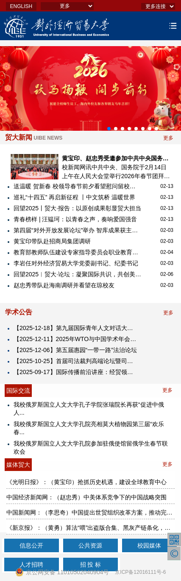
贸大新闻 (33, 137)
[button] (109, 128)
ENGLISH (21, 6)
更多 (168, 138)
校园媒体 (149, 545)
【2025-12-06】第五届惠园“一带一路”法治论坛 (75, 350)
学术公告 (18, 312)
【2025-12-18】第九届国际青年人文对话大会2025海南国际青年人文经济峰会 (76, 328)
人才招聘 (31, 564)
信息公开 (31, 545)
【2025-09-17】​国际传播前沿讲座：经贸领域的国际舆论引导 (76, 372)
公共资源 (90, 545)
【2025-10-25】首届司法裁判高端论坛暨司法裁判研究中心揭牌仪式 (76, 361)
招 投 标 (90, 564)
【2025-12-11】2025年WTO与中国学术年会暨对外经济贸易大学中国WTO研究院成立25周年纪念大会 (76, 339)
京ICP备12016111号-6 (140, 572)
